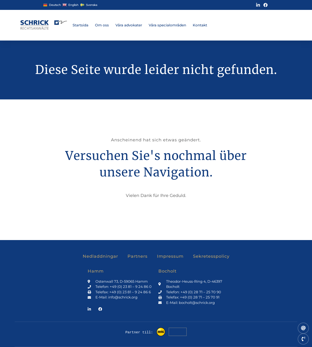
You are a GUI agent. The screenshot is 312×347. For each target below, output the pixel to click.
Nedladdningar (100, 256)
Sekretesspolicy (211, 256)
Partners (137, 256)
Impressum (170, 256)
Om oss (102, 25)
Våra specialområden (167, 25)
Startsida (80, 25)
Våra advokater (128, 25)
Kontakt (200, 25)
